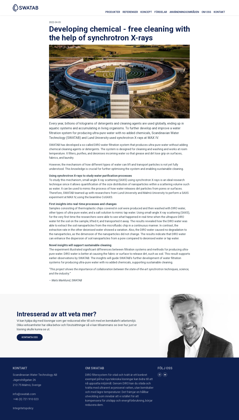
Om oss (206, 12)
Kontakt (219, 12)
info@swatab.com (24, 394)
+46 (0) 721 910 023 (26, 399)
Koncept (146, 12)
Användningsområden (184, 12)
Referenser (130, 12)
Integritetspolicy (23, 408)
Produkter (112, 12)
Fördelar (160, 12)
